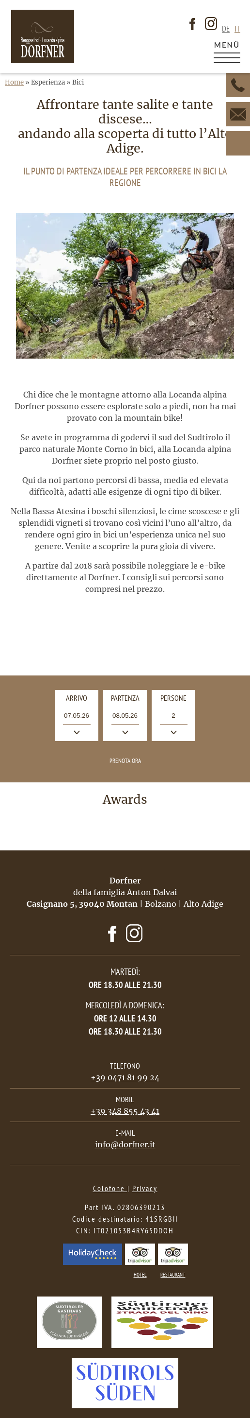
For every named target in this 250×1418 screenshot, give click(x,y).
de (226, 29)
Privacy (144, 1188)
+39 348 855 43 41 (125, 1111)
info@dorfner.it (125, 1144)
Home (14, 82)
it (237, 29)
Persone (173, 698)
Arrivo (82, 700)
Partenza (129, 700)
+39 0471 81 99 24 (125, 1077)
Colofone (110, 1188)
